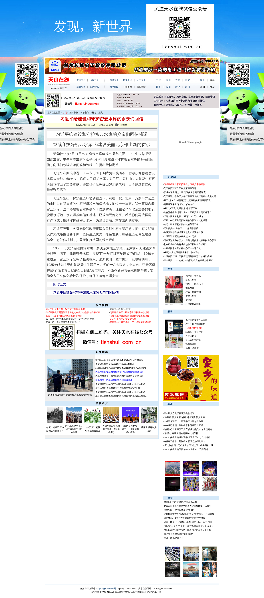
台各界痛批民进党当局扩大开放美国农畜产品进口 (188, 212)
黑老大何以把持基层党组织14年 (179, 534)
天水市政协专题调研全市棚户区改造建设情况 (70, 394)
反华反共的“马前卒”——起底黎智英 (181, 228)
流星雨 (189, 300)
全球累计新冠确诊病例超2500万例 (180, 236)
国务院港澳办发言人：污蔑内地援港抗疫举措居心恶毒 (190, 240)
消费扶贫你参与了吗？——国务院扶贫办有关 (130, 429)
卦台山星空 (191, 280)
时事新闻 (84, 112)
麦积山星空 (191, 296)
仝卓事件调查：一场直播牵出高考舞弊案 (183, 421)
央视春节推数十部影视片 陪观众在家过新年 (185, 441)
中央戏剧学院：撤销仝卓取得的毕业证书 (183, 425)
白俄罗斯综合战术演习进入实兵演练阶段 (183, 232)
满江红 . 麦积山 (193, 276)
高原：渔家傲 (192, 348)
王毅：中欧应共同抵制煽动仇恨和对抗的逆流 (185, 220)
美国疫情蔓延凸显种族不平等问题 (180, 188)
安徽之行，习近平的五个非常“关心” (63, 322)
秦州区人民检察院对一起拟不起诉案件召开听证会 (119, 359)
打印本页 (121, 125)
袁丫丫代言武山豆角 (195, 324)
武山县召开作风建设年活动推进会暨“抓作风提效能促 (120, 367)
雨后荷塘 (190, 288)
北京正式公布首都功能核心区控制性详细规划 (185, 244)
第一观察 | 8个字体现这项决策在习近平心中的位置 (70, 319)
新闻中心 (73, 112)
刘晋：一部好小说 (194, 284)
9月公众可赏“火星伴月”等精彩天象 (180, 208)
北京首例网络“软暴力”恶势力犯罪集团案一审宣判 (187, 506)
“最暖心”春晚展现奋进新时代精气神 (181, 433)
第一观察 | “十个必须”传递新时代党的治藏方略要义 (188, 260)
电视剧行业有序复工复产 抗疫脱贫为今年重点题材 (188, 429)
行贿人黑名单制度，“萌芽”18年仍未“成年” (184, 216)
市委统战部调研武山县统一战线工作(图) (114, 363)
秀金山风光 (191, 336)
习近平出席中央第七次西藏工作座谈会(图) (111, 429)
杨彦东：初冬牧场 (194, 332)
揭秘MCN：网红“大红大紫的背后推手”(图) (184, 518)
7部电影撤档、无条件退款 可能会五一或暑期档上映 (188, 445)
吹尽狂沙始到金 (193, 304)
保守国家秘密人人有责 (196, 320)
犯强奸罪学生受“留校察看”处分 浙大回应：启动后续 (189, 514)
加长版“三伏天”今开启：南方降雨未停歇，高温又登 (189, 526)
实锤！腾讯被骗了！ (173, 538)
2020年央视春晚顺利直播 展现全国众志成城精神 (187, 437)
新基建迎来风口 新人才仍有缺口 (179, 204)
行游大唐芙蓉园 (193, 292)
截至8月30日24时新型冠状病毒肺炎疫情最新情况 (187, 200)
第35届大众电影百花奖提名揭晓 (179, 413)
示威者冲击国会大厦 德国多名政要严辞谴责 (185, 192)
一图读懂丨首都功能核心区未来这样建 (182, 248)
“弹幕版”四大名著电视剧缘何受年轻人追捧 (184, 417)
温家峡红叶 (191, 344)
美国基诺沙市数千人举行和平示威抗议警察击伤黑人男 (190, 196)
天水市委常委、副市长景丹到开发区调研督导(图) (119, 375)
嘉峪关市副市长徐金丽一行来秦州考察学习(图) (117, 387)
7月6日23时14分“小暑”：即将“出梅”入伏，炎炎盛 (187, 530)
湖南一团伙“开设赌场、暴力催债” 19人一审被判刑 (188, 522)
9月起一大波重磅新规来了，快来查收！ (183, 252)
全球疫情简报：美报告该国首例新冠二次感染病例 (188, 256)
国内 (94, 112)
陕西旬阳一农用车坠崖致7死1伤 (179, 510)
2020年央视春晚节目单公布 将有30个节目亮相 (186, 449)
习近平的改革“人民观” (121, 309)
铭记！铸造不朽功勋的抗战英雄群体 (181, 224)
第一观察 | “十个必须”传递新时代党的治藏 (74, 429)
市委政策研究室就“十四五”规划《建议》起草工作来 (120, 383)
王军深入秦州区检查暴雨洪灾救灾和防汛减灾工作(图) (121, 395)
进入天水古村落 (193, 340)
